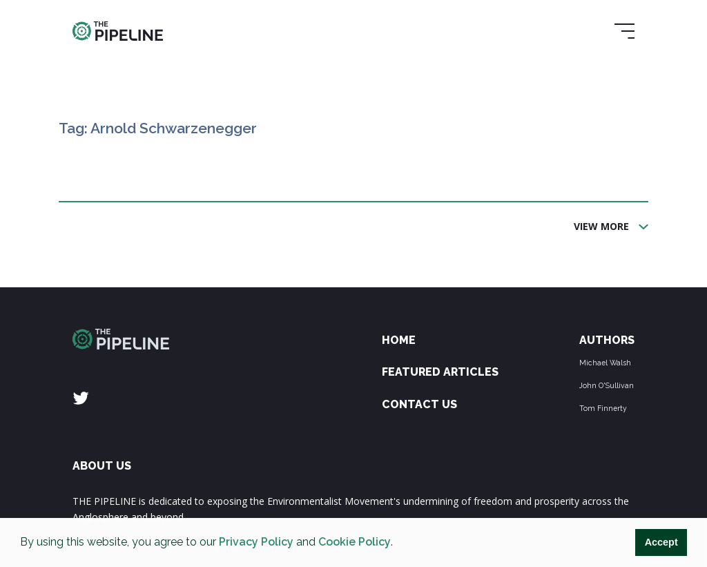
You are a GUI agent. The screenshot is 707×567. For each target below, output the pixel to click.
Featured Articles (440, 371)
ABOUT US (101, 465)
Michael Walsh (605, 362)
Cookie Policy (354, 541)
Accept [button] (661, 542)
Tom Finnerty (603, 408)
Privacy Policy (256, 541)
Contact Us (419, 404)
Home (399, 340)
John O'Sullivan (606, 385)
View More (601, 226)
